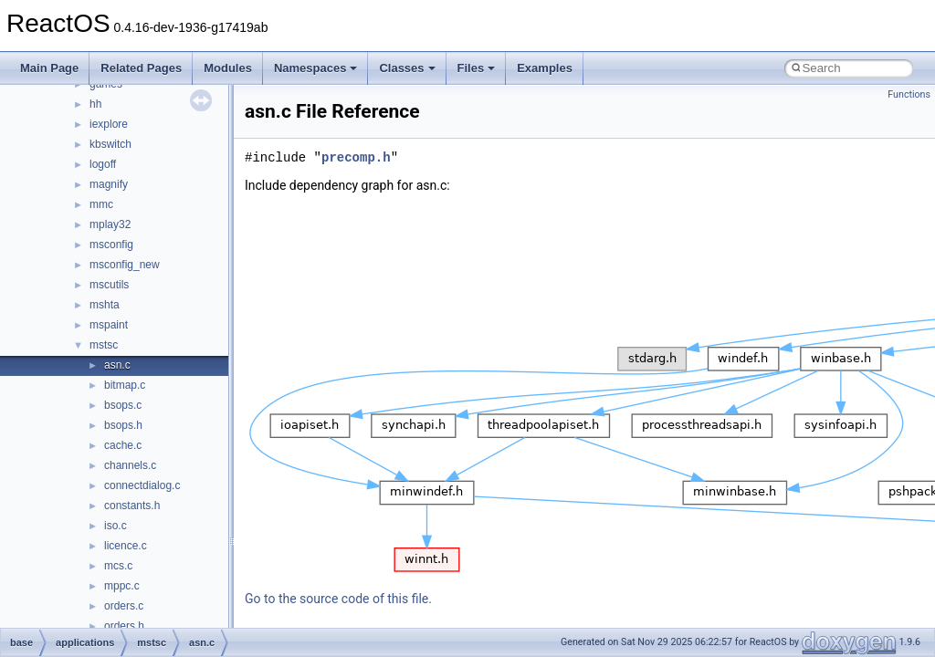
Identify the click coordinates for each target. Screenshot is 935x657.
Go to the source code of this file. (338, 598)
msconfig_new (124, 264)
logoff (102, 164)
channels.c (130, 465)
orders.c (123, 606)
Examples (545, 68)
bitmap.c (124, 385)
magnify (108, 184)
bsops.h (123, 425)
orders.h (124, 626)
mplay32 (110, 224)
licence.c (125, 545)
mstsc (103, 345)
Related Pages (141, 68)
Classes (407, 68)
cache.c (123, 445)
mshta (104, 304)
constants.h (132, 505)
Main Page (49, 68)
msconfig (111, 244)
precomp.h (356, 157)
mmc (101, 204)
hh (95, 104)
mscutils (109, 284)
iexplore (108, 124)
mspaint (108, 324)
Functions (909, 94)
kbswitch (110, 144)
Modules (228, 68)
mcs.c (118, 565)
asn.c (117, 365)
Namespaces (316, 68)
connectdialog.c (142, 485)
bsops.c (123, 405)
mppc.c (122, 585)
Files (476, 68)
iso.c (115, 525)
